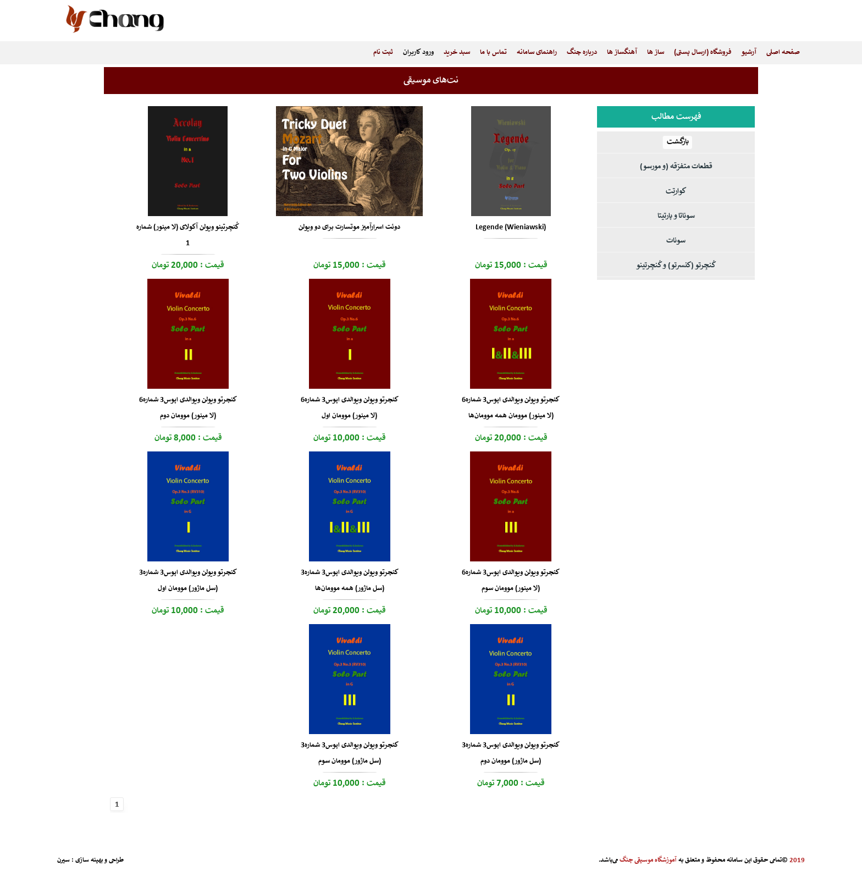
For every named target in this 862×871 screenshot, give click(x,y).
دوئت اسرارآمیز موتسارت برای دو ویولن (349, 227)
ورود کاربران (418, 52)
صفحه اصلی (783, 52)
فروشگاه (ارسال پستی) (702, 52)
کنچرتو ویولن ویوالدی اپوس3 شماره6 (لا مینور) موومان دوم (188, 408)
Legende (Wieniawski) (511, 227)
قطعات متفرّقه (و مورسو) (676, 167)
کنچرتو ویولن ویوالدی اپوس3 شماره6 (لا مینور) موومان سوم (511, 581)
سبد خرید (457, 52)
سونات (676, 241)
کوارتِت (676, 192)
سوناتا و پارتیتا (676, 216)
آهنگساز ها (622, 52)
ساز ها (655, 52)
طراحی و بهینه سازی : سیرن (90, 860)
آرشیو (748, 52)
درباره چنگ (582, 52)
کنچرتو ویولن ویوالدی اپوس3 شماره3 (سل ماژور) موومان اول (188, 581)
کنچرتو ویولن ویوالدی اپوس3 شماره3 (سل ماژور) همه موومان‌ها (350, 581)
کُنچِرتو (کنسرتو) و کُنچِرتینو (676, 266)
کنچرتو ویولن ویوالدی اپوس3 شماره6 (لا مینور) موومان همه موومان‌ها (511, 408)
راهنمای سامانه (537, 52)
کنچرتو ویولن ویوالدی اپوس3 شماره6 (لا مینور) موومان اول (350, 408)
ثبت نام (383, 52)
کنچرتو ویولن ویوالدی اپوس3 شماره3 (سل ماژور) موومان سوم (350, 753)
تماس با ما (493, 52)
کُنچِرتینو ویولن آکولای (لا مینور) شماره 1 (187, 235)
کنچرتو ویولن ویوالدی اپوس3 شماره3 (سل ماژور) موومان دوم (511, 753)
